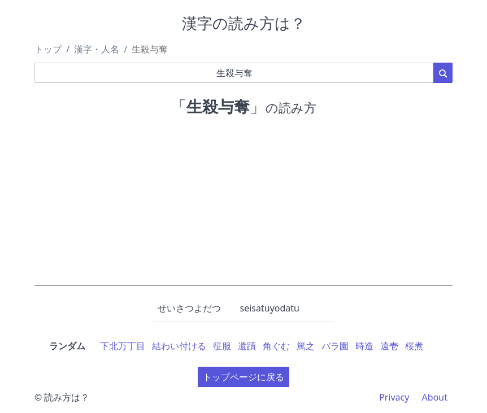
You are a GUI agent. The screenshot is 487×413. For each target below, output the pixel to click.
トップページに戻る (243, 377)
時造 (364, 346)
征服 (222, 346)
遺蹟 (247, 346)
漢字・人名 (96, 49)
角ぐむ (276, 346)
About (434, 397)
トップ (48, 49)
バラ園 (335, 346)
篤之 (306, 346)
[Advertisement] (243, 206)
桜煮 (414, 346)
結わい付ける (179, 346)
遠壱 (389, 346)
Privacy (394, 397)
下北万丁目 (122, 346)
